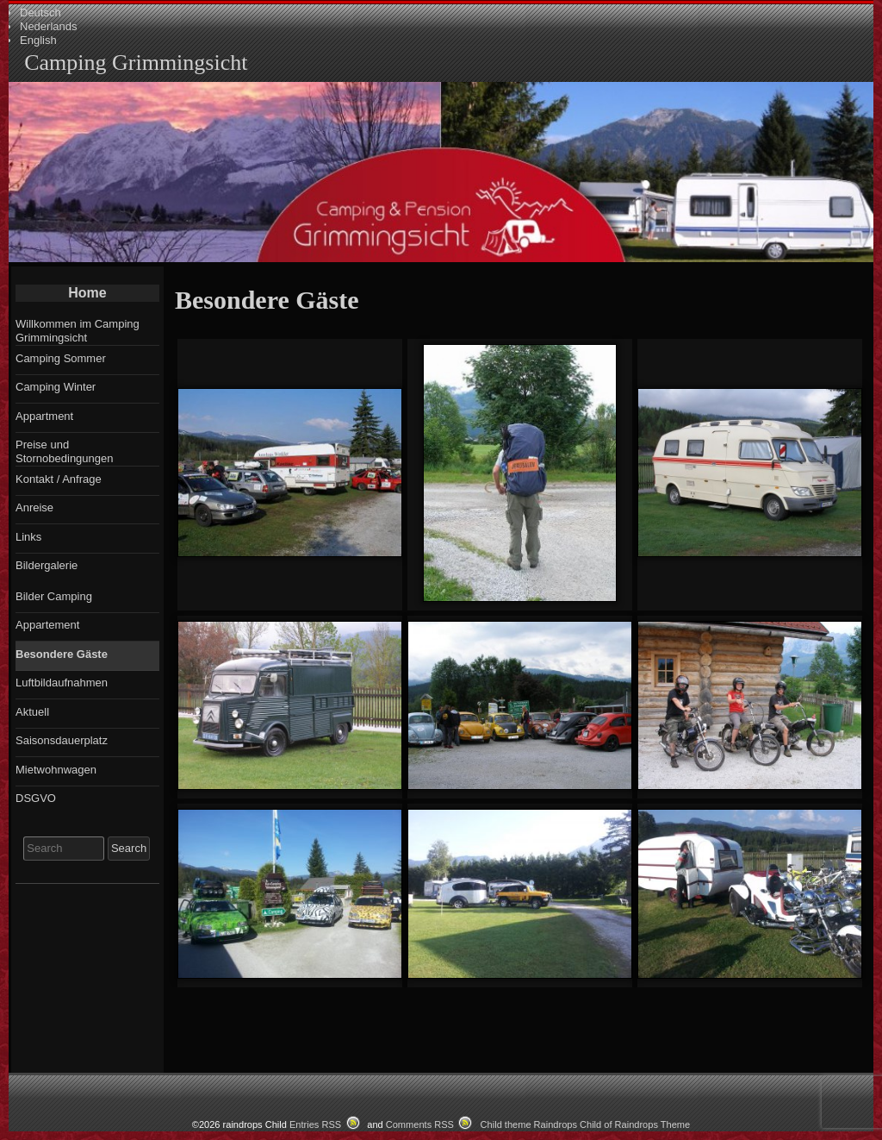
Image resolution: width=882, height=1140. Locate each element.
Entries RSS (315, 1124)
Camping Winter (56, 386)
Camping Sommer (61, 358)
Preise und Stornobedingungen (65, 451)
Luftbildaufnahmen (62, 682)
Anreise (34, 507)
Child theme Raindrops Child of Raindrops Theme (586, 1124)
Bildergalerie (47, 565)
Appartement (47, 624)
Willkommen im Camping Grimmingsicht (78, 330)
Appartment (44, 416)
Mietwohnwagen (56, 769)
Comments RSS (420, 1124)
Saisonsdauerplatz (62, 740)
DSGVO (36, 798)
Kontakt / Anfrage (59, 479)
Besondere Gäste (62, 654)
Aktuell (32, 711)
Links (28, 536)
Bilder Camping (54, 596)
